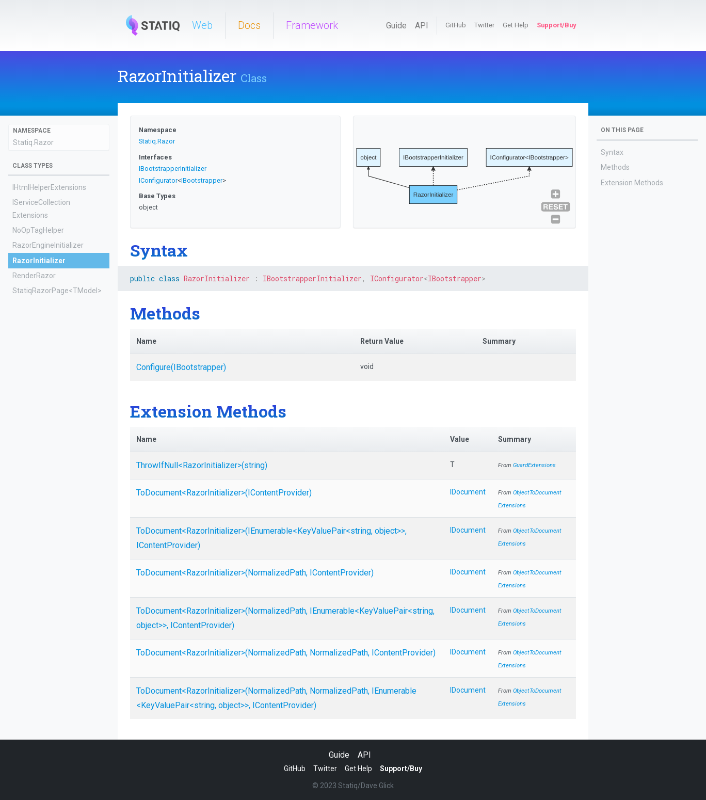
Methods (615, 167)
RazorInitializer (39, 261)
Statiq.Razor (33, 142)
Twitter (484, 25)
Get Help (515, 25)
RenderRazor (34, 275)
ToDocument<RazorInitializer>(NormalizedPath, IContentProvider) (255, 573)
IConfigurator (158, 180)
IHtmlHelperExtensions (49, 187)
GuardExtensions (534, 465)
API (421, 25)
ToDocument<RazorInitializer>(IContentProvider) (224, 493)
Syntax (612, 152)
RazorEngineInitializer (48, 245)
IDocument (468, 492)
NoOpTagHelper (38, 230)
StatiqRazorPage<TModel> (57, 290)
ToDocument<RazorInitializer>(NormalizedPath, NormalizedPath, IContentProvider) (286, 653)
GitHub (455, 25)
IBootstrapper (201, 180)
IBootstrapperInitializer (172, 168)
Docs (249, 25)
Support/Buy (556, 25)
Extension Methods (632, 183)
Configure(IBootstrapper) (181, 367)
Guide (396, 25)
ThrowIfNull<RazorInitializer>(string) (201, 465)
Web (202, 25)
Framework (312, 25)
